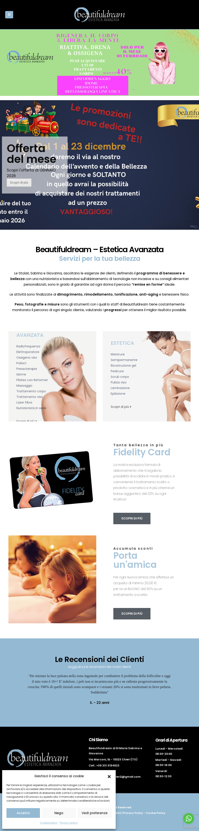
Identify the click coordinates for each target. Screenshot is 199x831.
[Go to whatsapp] (188, 818)
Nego (58, 813)
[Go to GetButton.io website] (189, 826)
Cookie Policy (155, 813)
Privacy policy (69, 823)
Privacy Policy (133, 813)
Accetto (23, 813)
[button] (109, 776)
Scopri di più (24, 182)
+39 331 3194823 (107, 765)
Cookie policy (49, 823)
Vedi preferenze (94, 813)
